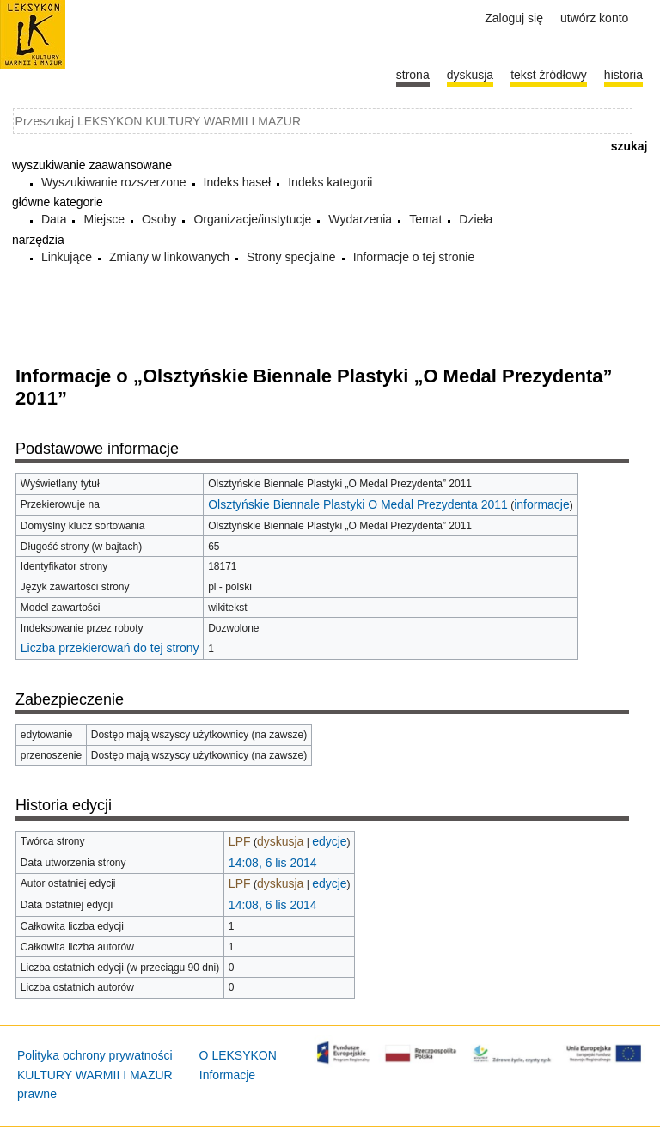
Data (54, 219)
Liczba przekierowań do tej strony (110, 648)
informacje (542, 504)
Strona (413, 75)
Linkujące (66, 257)
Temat (425, 219)
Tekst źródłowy (548, 75)
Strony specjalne (291, 257)
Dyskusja (470, 75)
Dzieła (475, 219)
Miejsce (103, 219)
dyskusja (280, 841)
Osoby (159, 219)
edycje (329, 841)
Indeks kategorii (330, 182)
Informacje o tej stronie (414, 257)
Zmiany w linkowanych (169, 257)
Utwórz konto (594, 18)
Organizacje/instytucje (252, 219)
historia (623, 75)
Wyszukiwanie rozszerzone (113, 182)
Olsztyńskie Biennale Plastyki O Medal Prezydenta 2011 (358, 504)
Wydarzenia (360, 219)
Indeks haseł (238, 182)
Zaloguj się (514, 18)
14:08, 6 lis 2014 (273, 863)
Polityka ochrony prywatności (95, 1055)
